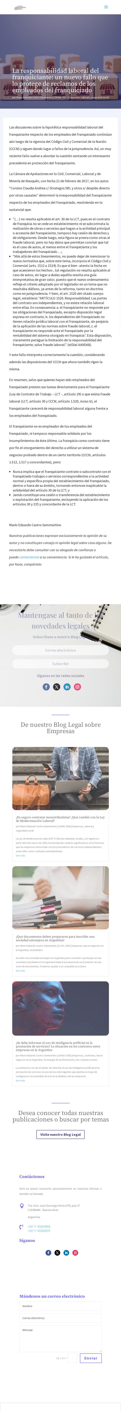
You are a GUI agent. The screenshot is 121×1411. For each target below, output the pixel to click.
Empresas (74, 97)
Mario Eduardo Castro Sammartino (34, 97)
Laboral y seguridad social (95, 97)
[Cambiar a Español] (60, 1406)
